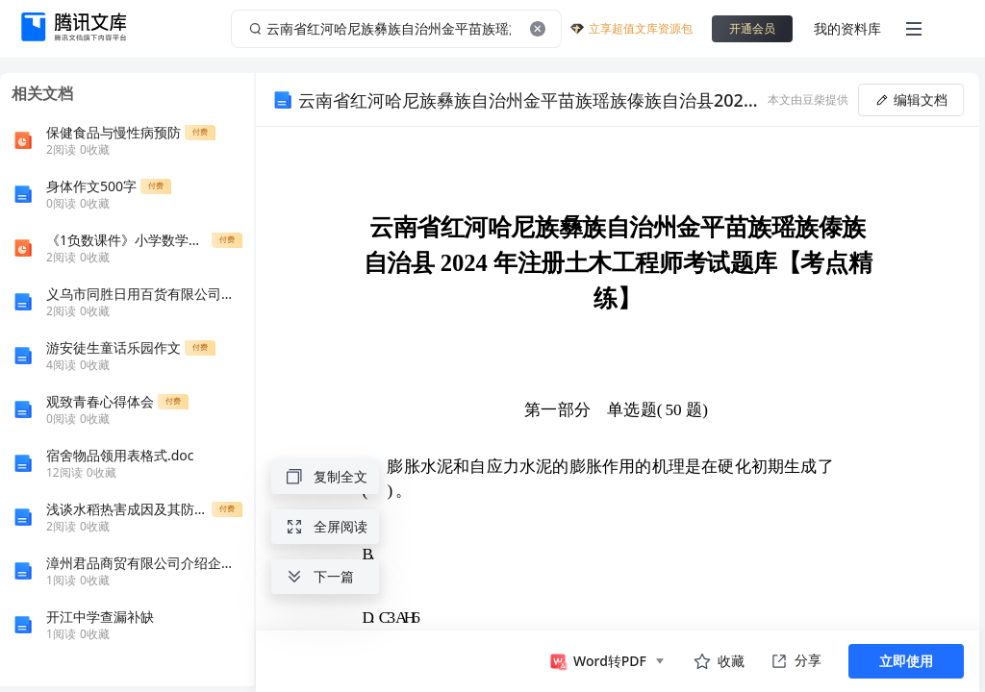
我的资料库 (847, 28)
